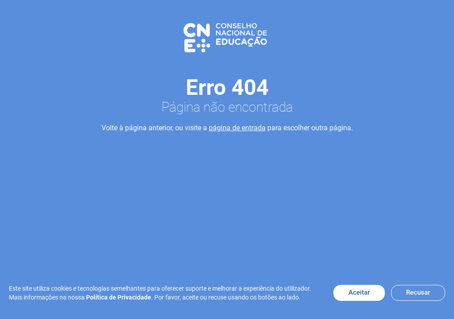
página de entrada (237, 128)
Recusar (418, 292)
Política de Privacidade (118, 297)
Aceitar (359, 292)
